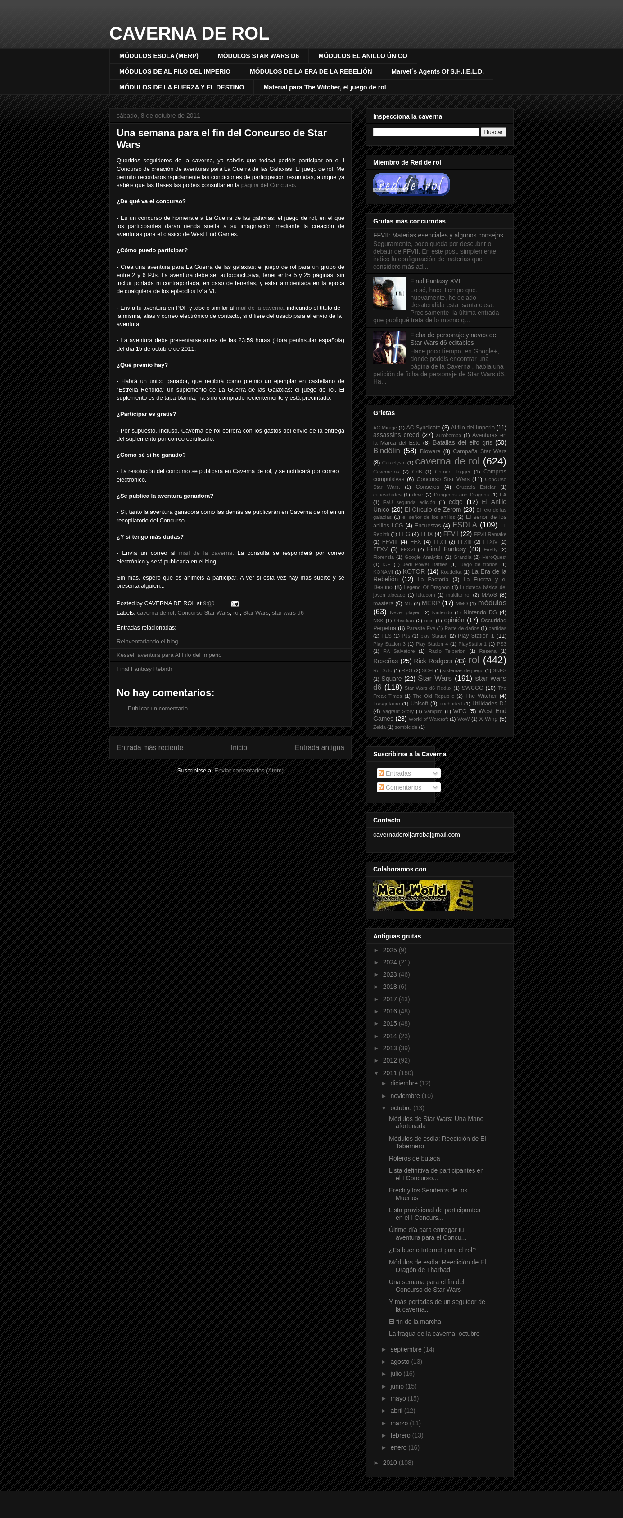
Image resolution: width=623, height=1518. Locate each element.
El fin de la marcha (415, 1321)
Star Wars (256, 612)
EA (503, 494)
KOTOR (414, 571)
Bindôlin (386, 450)
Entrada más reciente (150, 747)
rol (236, 612)
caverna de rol (155, 612)
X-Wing (488, 719)
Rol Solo (383, 670)
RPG (407, 670)
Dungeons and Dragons (461, 494)
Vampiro (433, 711)
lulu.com (425, 595)
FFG (404, 534)
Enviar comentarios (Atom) (249, 770)
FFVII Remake (490, 534)
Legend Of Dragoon (427, 587)
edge (456, 501)
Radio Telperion (447, 651)
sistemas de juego (462, 670)
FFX (416, 542)
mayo (398, 1398)
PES (386, 635)
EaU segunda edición (409, 502)
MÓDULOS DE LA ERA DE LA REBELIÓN (311, 71)
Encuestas (428, 525)
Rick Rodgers (433, 661)
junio (397, 1386)
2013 (391, 1048)
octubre (401, 1108)
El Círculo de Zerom (433, 509)
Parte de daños (462, 628)
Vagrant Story (398, 711)
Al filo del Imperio (473, 427)
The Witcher (481, 696)
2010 (391, 1462)
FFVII (451, 533)
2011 (391, 1072)
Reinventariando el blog (147, 641)
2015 (391, 1023)
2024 (391, 962)
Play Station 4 (432, 644)
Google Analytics (424, 557)
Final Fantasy (446, 549)
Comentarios (400, 787)
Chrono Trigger (452, 471)
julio (396, 1373)
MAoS (489, 595)
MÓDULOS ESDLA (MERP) (159, 55)
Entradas (395, 773)
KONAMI (383, 572)
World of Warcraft (428, 719)
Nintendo (442, 612)
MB (408, 603)
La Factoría (432, 579)
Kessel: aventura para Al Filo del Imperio (169, 655)
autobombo (448, 435)
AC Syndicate (423, 427)
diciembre (405, 1083)
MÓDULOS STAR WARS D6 (258, 55)
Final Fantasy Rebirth (144, 668)
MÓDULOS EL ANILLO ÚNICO (362, 55)
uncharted (451, 703)
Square (391, 678)
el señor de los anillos (428, 517)
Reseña (488, 651)
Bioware (430, 451)
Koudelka (451, 572)
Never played (405, 612)
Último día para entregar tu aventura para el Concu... (427, 1233)
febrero (401, 1435)
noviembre (405, 1095)
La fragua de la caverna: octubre (434, 1333)
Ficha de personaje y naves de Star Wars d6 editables (454, 338)
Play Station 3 (389, 644)
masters (383, 603)
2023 (391, 974)
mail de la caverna (205, 552)
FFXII (440, 542)
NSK (378, 620)
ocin (429, 620)
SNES (499, 670)
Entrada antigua (319, 747)
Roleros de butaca (414, 1158)
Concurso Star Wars (203, 612)
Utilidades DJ (489, 704)
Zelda (379, 727)
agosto (400, 1361)
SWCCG (472, 688)
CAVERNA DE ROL (189, 33)
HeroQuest (494, 557)
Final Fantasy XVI (435, 281)
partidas (497, 628)
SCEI (427, 670)
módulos (492, 602)
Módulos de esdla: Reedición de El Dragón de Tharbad (437, 1266)
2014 (391, 1036)
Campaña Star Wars (479, 451)
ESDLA (464, 525)
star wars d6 (288, 612)
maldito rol (458, 595)
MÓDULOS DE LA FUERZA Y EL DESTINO (181, 87)
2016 (391, 1011)
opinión (454, 620)
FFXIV (490, 542)
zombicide (406, 727)
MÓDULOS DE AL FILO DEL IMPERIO (174, 71)
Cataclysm (394, 462)
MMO (462, 603)
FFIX (426, 534)
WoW (463, 719)
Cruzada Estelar (476, 487)
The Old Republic (433, 696)
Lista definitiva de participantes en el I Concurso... (436, 1174)
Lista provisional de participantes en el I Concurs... (434, 1213)
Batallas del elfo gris (462, 442)
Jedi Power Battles (425, 564)
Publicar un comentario (158, 708)
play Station (433, 635)
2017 (391, 999)
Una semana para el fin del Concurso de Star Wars (426, 1285)
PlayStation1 (472, 644)
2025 (391, 950)
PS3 (501, 644)
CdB (417, 471)
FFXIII (464, 542)
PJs (406, 635)
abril (397, 1410)
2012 (391, 1060)
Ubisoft (419, 704)
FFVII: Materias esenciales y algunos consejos (438, 235)
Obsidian (404, 620)
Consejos (428, 487)
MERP (431, 603)
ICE (386, 564)
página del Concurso (268, 185)
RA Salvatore (399, 651)
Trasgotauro (386, 703)
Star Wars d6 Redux (428, 688)
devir (417, 494)
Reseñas (385, 661)
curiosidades (387, 494)
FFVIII (389, 542)
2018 (391, 986)
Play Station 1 (476, 636)
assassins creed (396, 434)
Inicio (239, 747)
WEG (460, 711)
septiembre (406, 1349)
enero (399, 1447)
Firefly (490, 549)
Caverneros (386, 471)
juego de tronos (478, 564)
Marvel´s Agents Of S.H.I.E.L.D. (438, 71)
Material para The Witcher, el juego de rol (324, 87)
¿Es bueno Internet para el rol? (432, 1250)
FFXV (380, 549)
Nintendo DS (480, 612)
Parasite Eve (420, 628)
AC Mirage (385, 427)
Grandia (462, 557)
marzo (400, 1423)
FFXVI (408, 549)
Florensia (383, 557)
